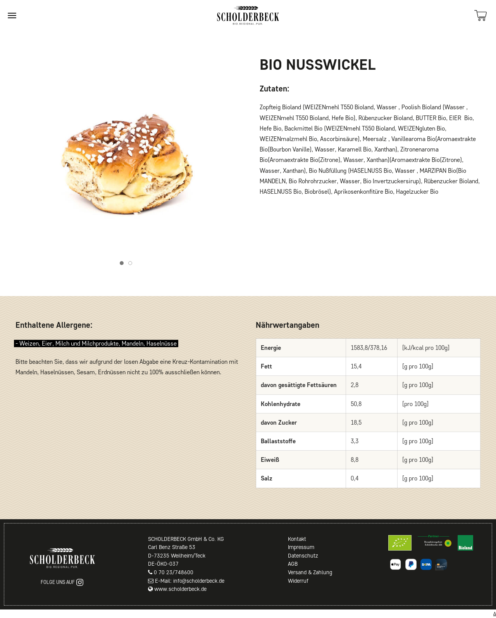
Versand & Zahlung (310, 572)
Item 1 (123, 264)
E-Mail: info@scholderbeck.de (189, 580)
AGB (293, 563)
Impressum (301, 547)
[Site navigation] (12, 15)
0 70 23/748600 (173, 572)
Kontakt (297, 538)
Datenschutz (303, 555)
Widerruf (298, 580)
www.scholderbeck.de (180, 588)
